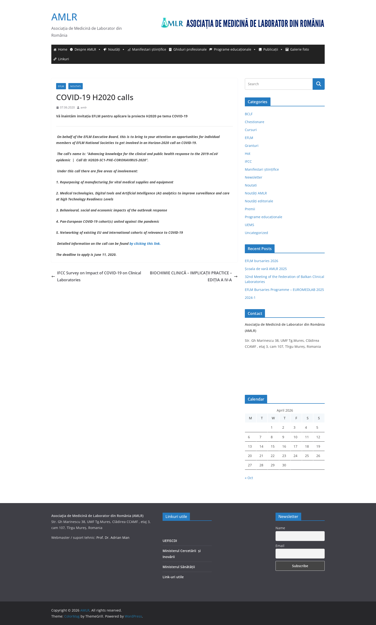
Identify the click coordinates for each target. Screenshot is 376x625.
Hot (247, 153)
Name (280, 528)
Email (280, 545)
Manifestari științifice (149, 49)
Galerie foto (299, 49)
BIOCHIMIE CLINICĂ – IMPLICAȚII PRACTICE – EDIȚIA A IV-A (194, 276)
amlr (84, 107)
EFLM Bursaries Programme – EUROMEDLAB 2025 (284, 289)
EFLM (61, 86)
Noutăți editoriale (259, 201)
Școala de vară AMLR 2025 (266, 268)
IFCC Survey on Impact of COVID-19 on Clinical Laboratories (96, 276)
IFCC (248, 161)
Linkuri (63, 59)
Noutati (75, 86)
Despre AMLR (88, 49)
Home (62, 49)
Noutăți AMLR (256, 193)
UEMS (249, 224)
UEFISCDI (170, 540)
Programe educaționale (235, 49)
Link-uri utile (173, 577)
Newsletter (253, 177)
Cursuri (251, 129)
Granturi (251, 145)
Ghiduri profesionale (190, 49)
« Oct (249, 477)
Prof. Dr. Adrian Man (112, 537)
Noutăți (116, 49)
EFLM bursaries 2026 (261, 260)
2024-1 (250, 297)
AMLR (64, 16)
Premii (250, 209)
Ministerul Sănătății (179, 567)
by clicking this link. (145, 243)
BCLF (249, 114)
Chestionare (254, 122)
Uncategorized (256, 232)
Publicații (273, 49)
